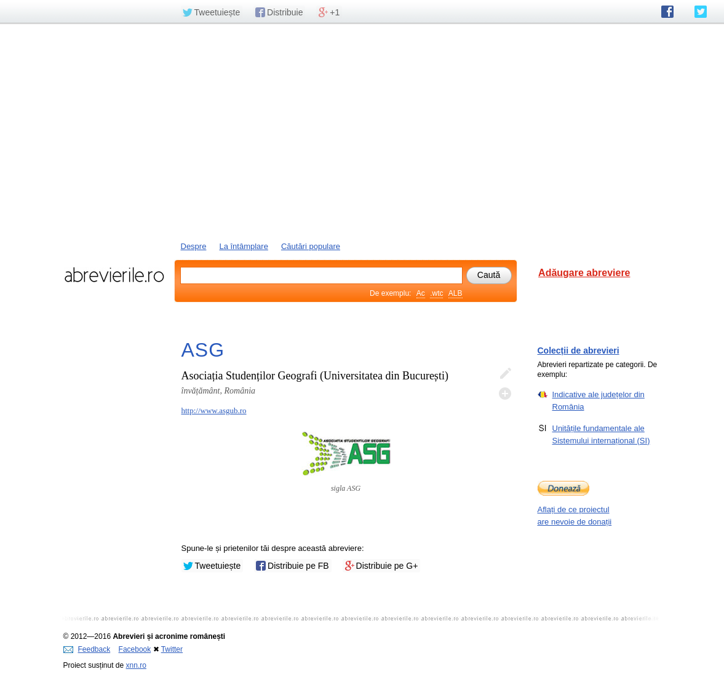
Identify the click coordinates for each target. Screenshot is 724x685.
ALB (455, 293)
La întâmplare (243, 246)
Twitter (172, 649)
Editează (505, 374)
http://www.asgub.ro (214, 410)
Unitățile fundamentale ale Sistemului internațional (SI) (601, 434)
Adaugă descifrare (505, 393)
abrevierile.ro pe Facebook (667, 12)
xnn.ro (136, 665)
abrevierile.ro (114, 275)
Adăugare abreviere (584, 272)
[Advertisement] (362, 131)
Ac (420, 293)
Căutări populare (310, 246)
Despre (194, 246)
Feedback (87, 649)
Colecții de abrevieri (578, 350)
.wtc (436, 293)
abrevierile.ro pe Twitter (700, 12)
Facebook (135, 649)
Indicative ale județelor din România (598, 400)
